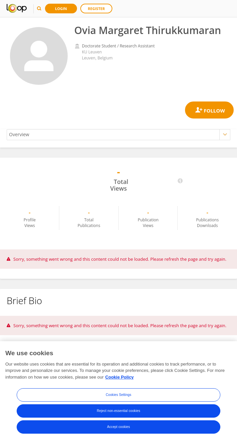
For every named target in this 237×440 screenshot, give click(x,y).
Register (96, 8)
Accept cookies (118, 428)
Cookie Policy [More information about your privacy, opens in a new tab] (119, 378)
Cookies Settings (118, 396)
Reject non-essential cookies (118, 412)
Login (61, 8)
